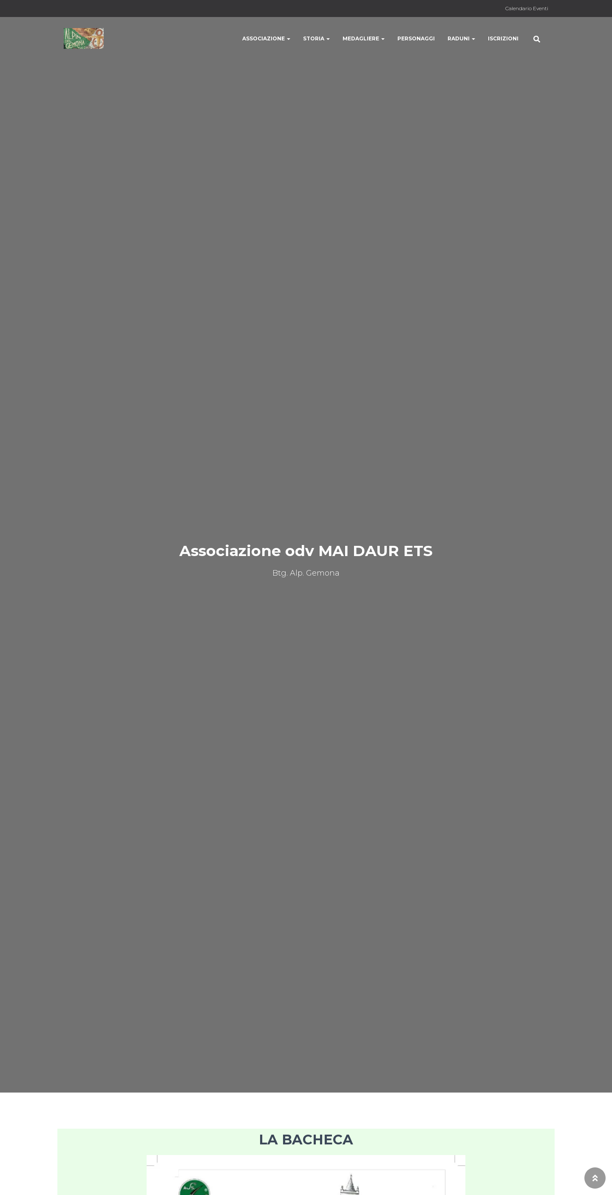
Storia (316, 38)
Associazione (266, 38)
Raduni (461, 38)
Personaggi (416, 38)
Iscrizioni (503, 38)
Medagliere (364, 38)
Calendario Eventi (526, 8)
